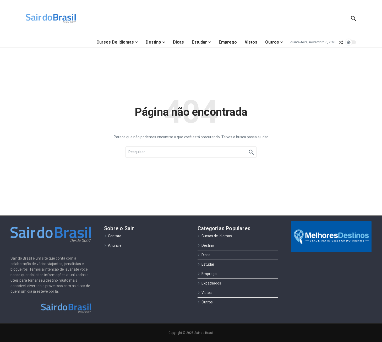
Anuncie (113, 245)
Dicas (178, 42)
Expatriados (209, 283)
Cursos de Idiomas (117, 42)
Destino (155, 42)
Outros (274, 42)
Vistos (251, 42)
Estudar (201, 42)
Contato (112, 236)
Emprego (228, 42)
